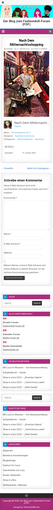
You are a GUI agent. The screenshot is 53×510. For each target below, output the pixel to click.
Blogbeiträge (9, 460)
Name (7, 234)
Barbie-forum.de (11, 338)
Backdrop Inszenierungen (15, 455)
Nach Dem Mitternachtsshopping (26, 42)
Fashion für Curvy (11, 465)
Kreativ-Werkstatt (11, 475)
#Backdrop (39, 139)
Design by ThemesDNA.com (26, 507)
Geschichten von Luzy (14, 470)
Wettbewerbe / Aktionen (15, 485)
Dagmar (9, 49)
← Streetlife (7, 168)
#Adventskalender (25, 139)
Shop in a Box (9, 480)
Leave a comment (40, 49)
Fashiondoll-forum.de (13, 326)
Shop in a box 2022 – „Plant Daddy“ (20, 387)
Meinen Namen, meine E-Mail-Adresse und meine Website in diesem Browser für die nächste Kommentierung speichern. (24, 269)
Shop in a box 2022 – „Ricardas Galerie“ (22, 377)
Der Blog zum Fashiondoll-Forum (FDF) (26, 22)
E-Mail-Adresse (12, 244)
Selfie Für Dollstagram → (39, 168)
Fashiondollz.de (11, 349)
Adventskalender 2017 (20, 133)
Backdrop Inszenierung (24, 136)
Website (8, 252)
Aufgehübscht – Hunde (14, 372)
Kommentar (10, 197)
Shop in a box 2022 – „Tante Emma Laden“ (24, 382)
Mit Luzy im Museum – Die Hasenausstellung (25, 367)
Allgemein (8, 450)
